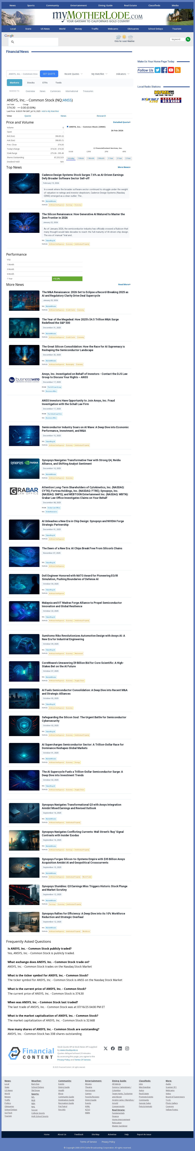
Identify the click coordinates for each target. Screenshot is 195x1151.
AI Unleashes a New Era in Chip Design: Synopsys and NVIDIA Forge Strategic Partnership (83, 523)
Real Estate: (118, 1109)
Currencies (55, 91)
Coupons (170, 1106)
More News (123, 167)
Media (175, 5)
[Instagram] (127, 1053)
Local (13, 28)
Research (101, 115)
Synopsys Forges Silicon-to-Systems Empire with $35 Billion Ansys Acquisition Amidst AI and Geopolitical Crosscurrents (83, 861)
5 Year (128, 158)
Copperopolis (118, 1106)
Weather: (36, 1080)
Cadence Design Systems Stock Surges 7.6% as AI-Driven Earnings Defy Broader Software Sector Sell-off (83, 176)
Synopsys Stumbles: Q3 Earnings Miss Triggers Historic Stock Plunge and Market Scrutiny (84, 888)
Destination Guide (66, 1100)
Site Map (95, 1134)
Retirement (79, 653)
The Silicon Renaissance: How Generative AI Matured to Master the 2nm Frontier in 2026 (83, 216)
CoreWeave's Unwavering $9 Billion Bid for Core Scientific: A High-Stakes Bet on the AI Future (83, 664)
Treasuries (88, 91)
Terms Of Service (82, 1059)
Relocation (117, 1122)
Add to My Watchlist (50, 111)
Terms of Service (88, 1141)
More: (169, 1080)
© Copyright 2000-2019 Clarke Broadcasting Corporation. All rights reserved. (97, 1147)
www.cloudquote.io (69, 1050)
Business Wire (51, 391)
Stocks (31, 82)
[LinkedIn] (120, 1053)
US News (45, 28)
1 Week (81, 158)
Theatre (88, 1087)
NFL (33, 1097)
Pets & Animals (145, 1106)
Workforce (86, 931)
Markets (14, 82)
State (28, 28)
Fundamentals (118, 1113)
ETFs (45, 82)
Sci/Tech (8, 1113)
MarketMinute (51, 201)
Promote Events (146, 1096)
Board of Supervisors (175, 1096)
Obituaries (133, 28)
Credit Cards (70, 310)
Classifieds (154, 5)
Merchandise (145, 1087)
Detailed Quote (121, 122)
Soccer (34, 1110)
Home (46, 1134)
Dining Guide (105, 5)
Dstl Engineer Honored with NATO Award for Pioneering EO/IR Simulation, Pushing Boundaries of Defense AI (80, 577)
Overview (30, 91)
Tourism (176, 28)
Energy (77, 762)
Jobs (141, 1084)
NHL (33, 1106)
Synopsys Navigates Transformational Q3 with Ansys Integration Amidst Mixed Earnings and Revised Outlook (81, 806)
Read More (123, 284)
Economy (78, 205)
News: (8, 1080)
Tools (58, 82)
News (13, 5)
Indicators (121, 73)
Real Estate (130, 5)
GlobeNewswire (51, 512)
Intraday (71, 158)
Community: (65, 1080)
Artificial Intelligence (56, 205)
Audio (168, 1084)
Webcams (113, 28)
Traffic (94, 28)
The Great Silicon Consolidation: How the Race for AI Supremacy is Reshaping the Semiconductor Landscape (83, 348)
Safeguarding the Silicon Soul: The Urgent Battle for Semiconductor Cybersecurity (84, 719)
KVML (87, 1106)
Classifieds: (145, 1080)
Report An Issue (144, 1134)
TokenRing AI (50, 240)
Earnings (69, 205)
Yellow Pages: (172, 1109)
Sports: (35, 1093)
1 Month (90, 158)
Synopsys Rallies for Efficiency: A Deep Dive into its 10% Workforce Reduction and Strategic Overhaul (83, 915)
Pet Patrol (62, 1106)
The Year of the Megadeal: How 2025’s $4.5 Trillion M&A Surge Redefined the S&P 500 (80, 321)
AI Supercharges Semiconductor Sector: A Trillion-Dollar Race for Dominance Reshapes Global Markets (83, 746)
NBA (33, 1103)
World (62, 28)
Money (78, 28)
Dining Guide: (119, 1080)
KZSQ (87, 1109)
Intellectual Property (82, 244)
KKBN (87, 1113)
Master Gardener (120, 1126)
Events (61, 1084)
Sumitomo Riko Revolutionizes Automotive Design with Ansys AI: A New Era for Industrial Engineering (83, 637)
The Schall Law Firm (55, 414)
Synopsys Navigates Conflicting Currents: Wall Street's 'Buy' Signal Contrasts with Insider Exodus (83, 833)
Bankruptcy (70, 364)
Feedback (78, 1134)
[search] (33, 42)
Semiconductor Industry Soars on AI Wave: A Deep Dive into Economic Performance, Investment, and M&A (85, 429)
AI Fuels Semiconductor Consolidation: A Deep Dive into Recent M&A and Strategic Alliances (85, 692)
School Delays (155, 28)
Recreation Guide (66, 1103)
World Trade (87, 877)
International (72, 91)
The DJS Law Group (54, 387)
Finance (115, 1116)
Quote (28, 115)
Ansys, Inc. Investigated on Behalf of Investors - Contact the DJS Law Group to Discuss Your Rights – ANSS (85, 375)
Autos (141, 1090)
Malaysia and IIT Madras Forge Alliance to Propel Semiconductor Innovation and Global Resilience (82, 604)
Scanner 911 (171, 1087)
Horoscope (90, 1090)
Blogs (60, 1093)
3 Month (101, 158)
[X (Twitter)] (106, 1053)
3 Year (119, 158)
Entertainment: (93, 1080)
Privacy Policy (63, 1059)
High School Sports (39, 1116)
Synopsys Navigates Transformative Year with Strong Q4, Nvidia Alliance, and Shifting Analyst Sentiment (81, 462)
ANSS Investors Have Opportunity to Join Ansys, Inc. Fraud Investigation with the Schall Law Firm (78, 402)
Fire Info (62, 1109)
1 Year (110, 158)
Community (52, 5)
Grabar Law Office (54, 508)
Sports (31, 5)
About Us (62, 1134)
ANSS (67, 99)
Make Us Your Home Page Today (156, 61)
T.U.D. (168, 1100)
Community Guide (66, 1096)
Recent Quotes (71, 73)
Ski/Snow (35, 1090)
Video (168, 1093)
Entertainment (79, 5)
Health (61, 1090)
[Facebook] (113, 1053)
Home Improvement (121, 1119)
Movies (88, 1084)
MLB (33, 1100)
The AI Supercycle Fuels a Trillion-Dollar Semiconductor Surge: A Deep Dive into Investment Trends (82, 773)
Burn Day (35, 1084)
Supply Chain (79, 680)
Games (88, 1093)
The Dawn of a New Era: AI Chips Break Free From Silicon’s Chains (82, 548)
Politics (8, 1103)
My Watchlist (97, 73)
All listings (116, 1084)
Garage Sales (145, 1103)
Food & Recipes (92, 1096)
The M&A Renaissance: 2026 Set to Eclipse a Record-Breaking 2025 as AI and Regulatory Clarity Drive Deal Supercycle (85, 294)
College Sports (38, 1113)
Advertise (112, 1134)
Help (127, 1134)
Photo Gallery (172, 1103)
